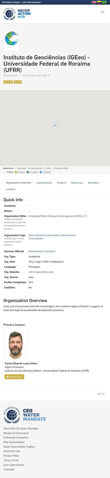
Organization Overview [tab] (18, 182)
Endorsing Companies (15, 437)
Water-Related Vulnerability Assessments (52, 235)
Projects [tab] (61, 182)
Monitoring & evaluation (42, 251)
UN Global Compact (11, 2)
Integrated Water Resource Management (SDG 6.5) (58, 216)
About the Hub (11, 451)
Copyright (8, 469)
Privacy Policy (11, 455)
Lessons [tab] (10, 189)
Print (101, 394)
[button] (55, 125)
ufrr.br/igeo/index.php (36, 75)
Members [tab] (93, 182)
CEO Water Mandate (31, 2)
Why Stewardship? (14, 442)
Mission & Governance (16, 433)
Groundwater (36, 238)
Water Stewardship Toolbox (19, 446)
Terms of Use (11, 460)
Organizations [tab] (44, 182)
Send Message (14, 377)
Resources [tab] (77, 182)
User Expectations (13, 464)
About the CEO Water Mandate (20, 428)
